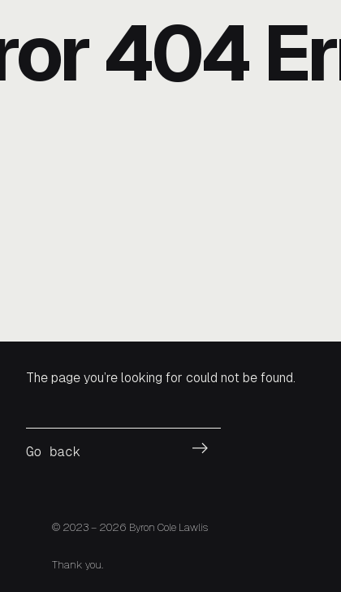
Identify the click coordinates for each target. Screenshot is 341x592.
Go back (53, 451)
